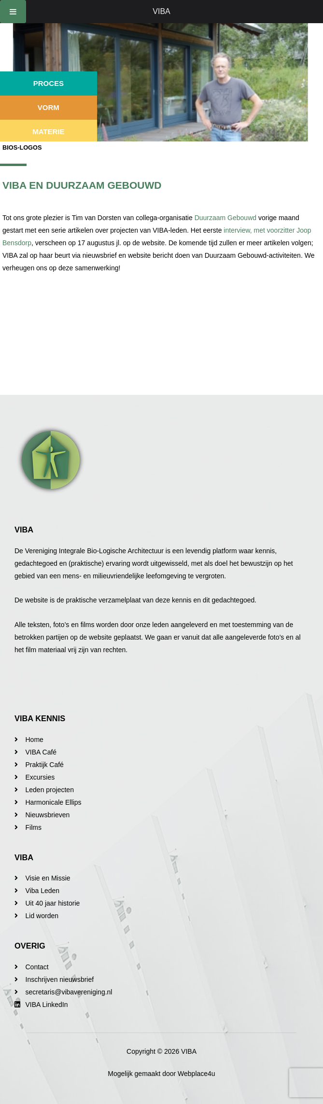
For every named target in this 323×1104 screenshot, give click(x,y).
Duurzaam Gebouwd (225, 218)
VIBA (161, 11)
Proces (48, 83)
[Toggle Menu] (13, 11)
